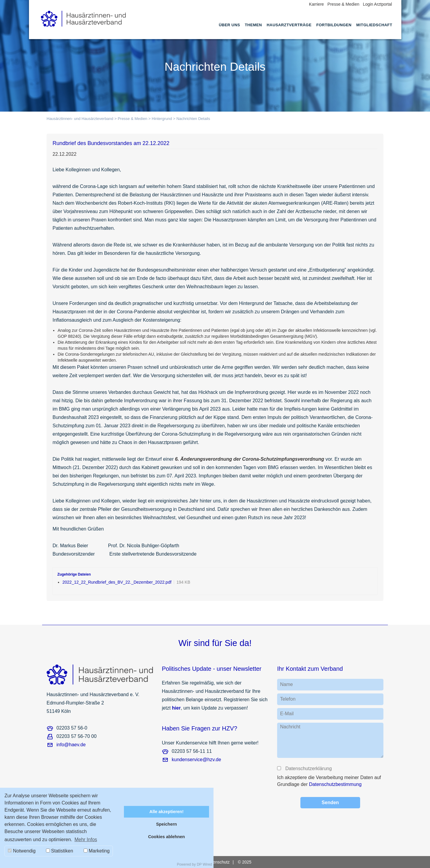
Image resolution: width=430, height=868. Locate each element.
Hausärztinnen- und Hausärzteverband (80, 118)
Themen (253, 25)
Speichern (166, 824)
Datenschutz (218, 862)
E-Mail (287, 713)
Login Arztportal (377, 4)
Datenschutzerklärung (308, 768)
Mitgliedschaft (374, 25)
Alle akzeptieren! (166, 811)
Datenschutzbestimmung (335, 784)
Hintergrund (162, 118)
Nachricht (290, 726)
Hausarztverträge (289, 25)
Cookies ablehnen (166, 836)
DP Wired (204, 864)
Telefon (288, 699)
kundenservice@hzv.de (196, 759)
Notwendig (22, 850)
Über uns (229, 25)
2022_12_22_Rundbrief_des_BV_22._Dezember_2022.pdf (116, 582)
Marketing (97, 850)
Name (286, 684)
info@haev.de (71, 744)
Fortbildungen (333, 25)
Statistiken (59, 850)
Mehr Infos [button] (85, 839)
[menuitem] (229, 30)
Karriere (316, 4)
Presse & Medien (344, 4)
